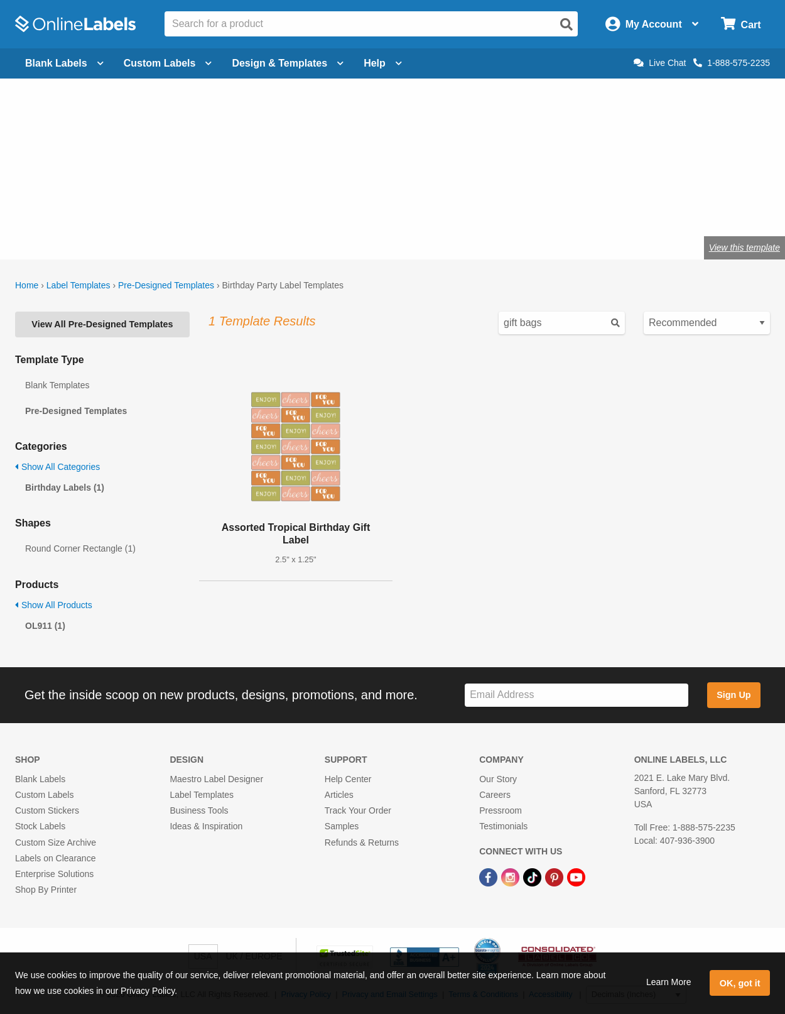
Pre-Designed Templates (166, 285)
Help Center (348, 779)
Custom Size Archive (55, 842)
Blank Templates (57, 385)
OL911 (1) (45, 626)
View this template (744, 248)
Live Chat (660, 62)
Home (26, 285)
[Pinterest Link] (555, 876)
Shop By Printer (46, 890)
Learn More (668, 982)
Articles (339, 795)
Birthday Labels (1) (64, 487)
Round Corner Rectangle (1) (80, 548)
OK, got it (740, 983)
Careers (495, 795)
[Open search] (566, 24)
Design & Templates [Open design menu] (288, 63)
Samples (342, 826)
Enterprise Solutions (54, 874)
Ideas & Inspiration (206, 826)
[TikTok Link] (533, 876)
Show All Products (53, 605)
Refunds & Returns (362, 842)
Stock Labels (40, 826)
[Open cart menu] (741, 24)
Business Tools (199, 810)
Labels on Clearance (55, 858)
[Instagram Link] (511, 876)
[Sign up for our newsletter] (576, 695)
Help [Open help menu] (383, 63)
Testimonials (503, 826)
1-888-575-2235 (731, 63)
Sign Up (733, 695)
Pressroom (500, 810)
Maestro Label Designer (216, 779)
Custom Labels (44, 795)
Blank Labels (40, 779)
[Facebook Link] (489, 876)
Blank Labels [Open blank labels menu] (64, 63)
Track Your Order (358, 810)
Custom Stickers (47, 810)
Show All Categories (57, 467)
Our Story (498, 779)
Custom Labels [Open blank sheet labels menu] (168, 63)
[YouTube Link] (576, 876)
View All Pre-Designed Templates (102, 324)
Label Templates (78, 285)
